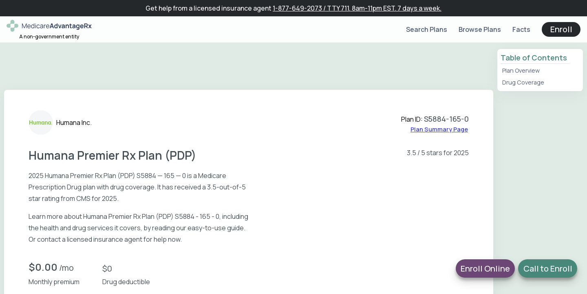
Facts (521, 29)
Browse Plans (480, 29)
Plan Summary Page (439, 129)
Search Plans (426, 29)
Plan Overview (521, 70)
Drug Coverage (523, 82)
